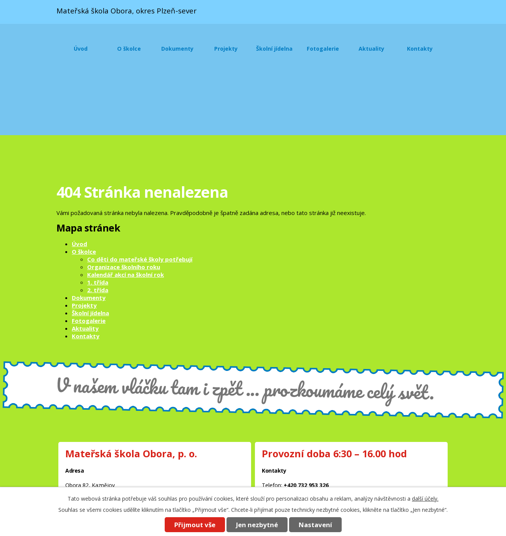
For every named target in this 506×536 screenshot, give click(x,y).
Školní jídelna (274, 48)
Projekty (226, 48)
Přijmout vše (194, 524)
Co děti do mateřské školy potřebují (139, 259)
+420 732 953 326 (306, 485)
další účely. (425, 498)
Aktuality (371, 48)
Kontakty (420, 48)
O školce (129, 48)
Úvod (81, 48)
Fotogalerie (323, 48)
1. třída (97, 282)
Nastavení (315, 524)
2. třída (97, 290)
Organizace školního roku (123, 267)
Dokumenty (177, 48)
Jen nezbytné (257, 524)
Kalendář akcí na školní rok (125, 274)
